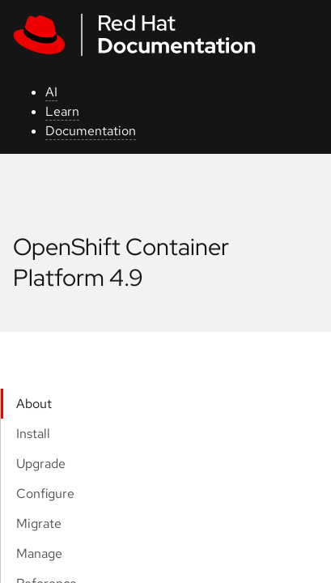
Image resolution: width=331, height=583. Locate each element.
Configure (45, 493)
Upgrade (41, 463)
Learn (62, 111)
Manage (39, 553)
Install (33, 433)
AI (51, 91)
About (34, 403)
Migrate (39, 523)
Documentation (90, 130)
